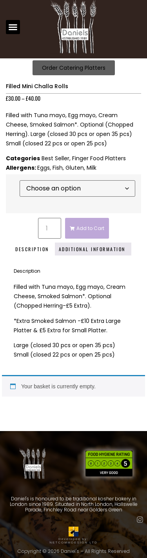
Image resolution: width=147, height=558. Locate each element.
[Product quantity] (49, 228)
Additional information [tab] (92, 249)
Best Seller (55, 158)
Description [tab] (32, 249)
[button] (13, 27)
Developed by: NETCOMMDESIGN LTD (73, 539)
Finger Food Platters (99, 158)
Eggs (43, 168)
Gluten (74, 168)
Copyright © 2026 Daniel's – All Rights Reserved (73, 551)
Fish (58, 168)
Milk (91, 168)
